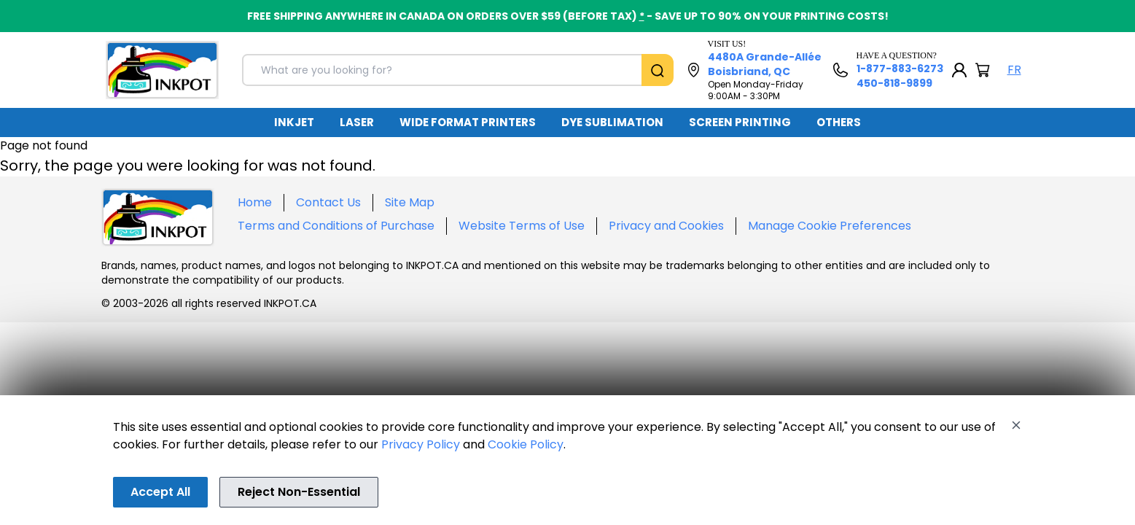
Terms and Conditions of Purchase (336, 225)
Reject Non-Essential (299, 491)
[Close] (1016, 425)
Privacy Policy (420, 444)
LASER (357, 122)
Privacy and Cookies (666, 225)
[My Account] (959, 70)
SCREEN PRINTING (740, 122)
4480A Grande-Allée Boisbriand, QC (765, 64)
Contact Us (328, 202)
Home (255, 202)
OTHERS (838, 122)
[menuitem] (294, 122)
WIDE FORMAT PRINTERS (467, 122)
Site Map (409, 202)
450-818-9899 (894, 83)
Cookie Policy (525, 444)
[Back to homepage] (162, 70)
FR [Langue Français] (1014, 69)
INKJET (294, 122)
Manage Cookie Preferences (829, 225)
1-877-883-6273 (900, 68)
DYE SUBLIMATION (612, 122)
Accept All (160, 491)
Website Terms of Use (522, 225)
